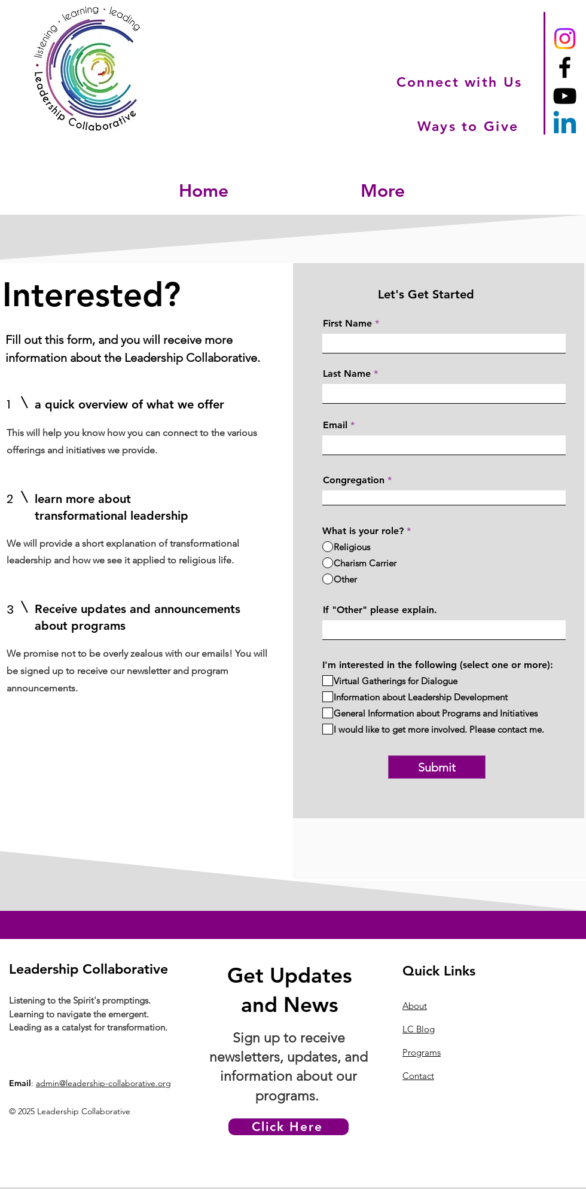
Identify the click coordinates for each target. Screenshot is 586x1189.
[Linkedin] (565, 125)
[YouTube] (565, 96)
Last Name (347, 374)
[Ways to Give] (469, 126)
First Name (347, 323)
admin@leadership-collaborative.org (103, 1083)
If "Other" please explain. (380, 610)
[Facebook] (565, 67)
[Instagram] (565, 39)
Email (335, 425)
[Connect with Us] (460, 82)
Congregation (353, 480)
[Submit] (437, 767)
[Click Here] (288, 1126)
